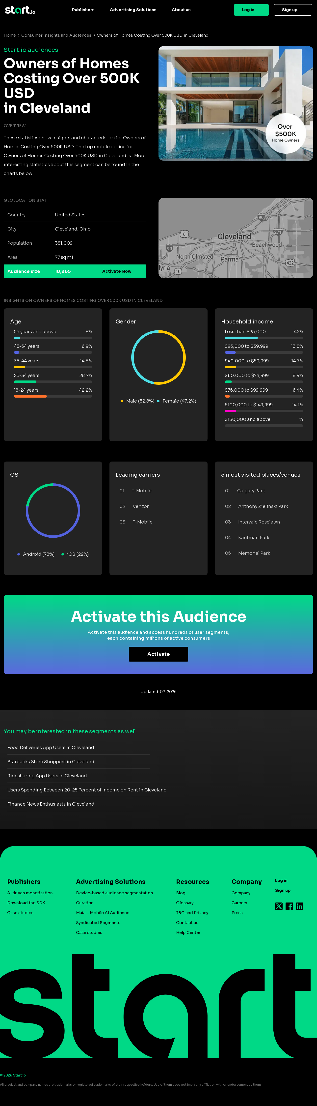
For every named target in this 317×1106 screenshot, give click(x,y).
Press (237, 912)
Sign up (289, 9)
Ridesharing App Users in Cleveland (47, 776)
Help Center (188, 932)
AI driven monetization (30, 893)
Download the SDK (26, 902)
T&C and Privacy (192, 912)
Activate (158, 654)
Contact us (187, 922)
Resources (192, 882)
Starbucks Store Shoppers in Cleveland (50, 761)
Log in (248, 9)
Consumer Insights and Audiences (56, 35)
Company (244, 882)
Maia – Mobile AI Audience (102, 912)
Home (10, 35)
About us (181, 9)
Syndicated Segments (98, 922)
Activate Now (117, 271)
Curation (85, 902)
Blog (180, 893)
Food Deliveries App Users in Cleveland (50, 747)
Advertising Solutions (133, 9)
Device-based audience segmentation (114, 893)
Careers (239, 902)
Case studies (20, 912)
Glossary (185, 902)
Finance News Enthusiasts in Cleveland (50, 804)
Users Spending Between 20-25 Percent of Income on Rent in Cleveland (87, 790)
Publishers (83, 9)
